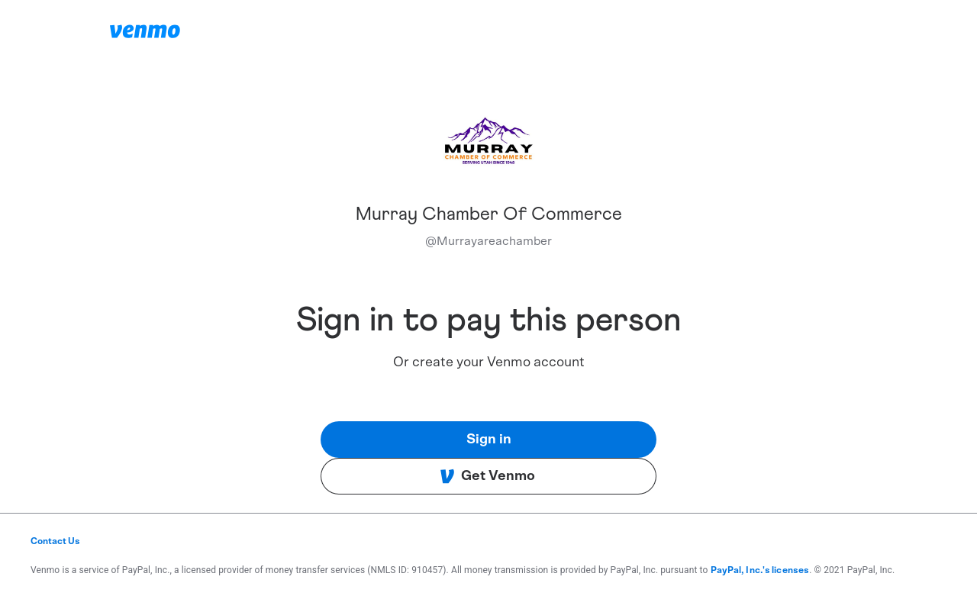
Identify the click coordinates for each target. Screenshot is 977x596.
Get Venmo (487, 476)
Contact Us (55, 541)
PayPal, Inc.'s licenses (760, 570)
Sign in (488, 439)
